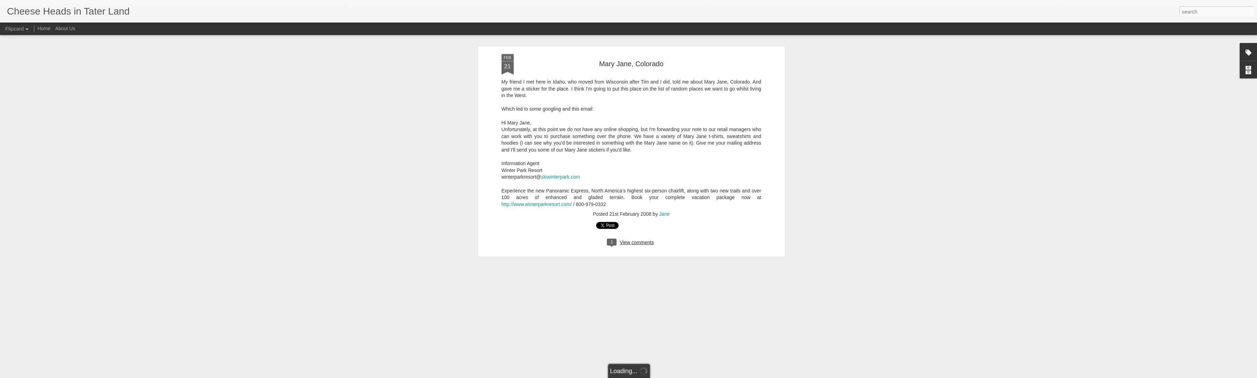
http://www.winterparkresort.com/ (537, 179)
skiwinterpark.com (560, 152)
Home (43, 28)
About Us (65, 28)
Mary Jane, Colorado (631, 39)
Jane (664, 189)
